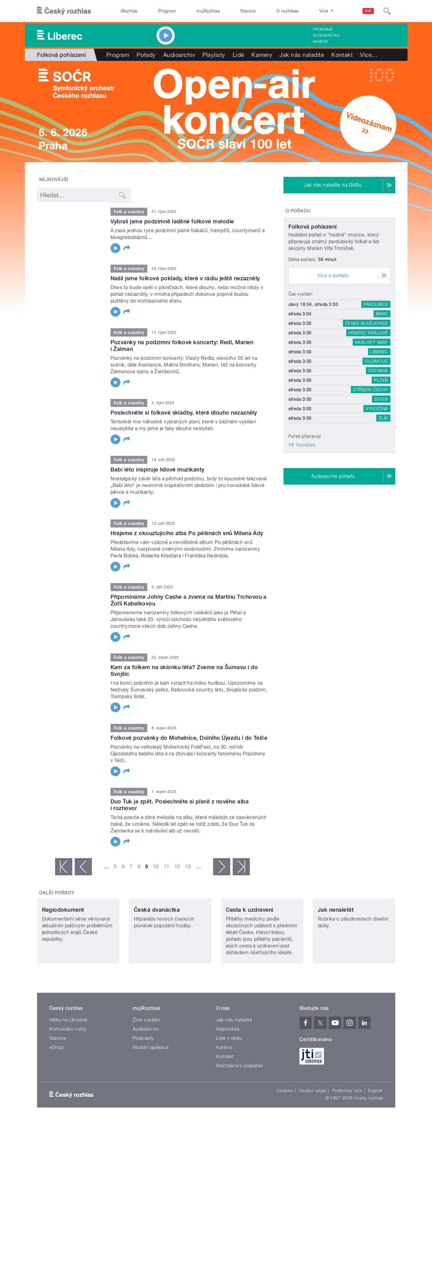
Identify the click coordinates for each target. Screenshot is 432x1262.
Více (369, 54)
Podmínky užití (347, 1131)
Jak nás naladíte (302, 54)
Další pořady (57, 892)
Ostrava (378, 428)
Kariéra (224, 1088)
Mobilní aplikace (151, 1088)
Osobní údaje (312, 1131)
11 (167, 866)
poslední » (241, 866)
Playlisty (213, 54)
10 (156, 866)
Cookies (284, 1131)
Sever (381, 456)
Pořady (146, 54)
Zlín (383, 475)
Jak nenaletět (336, 950)
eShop (56, 1088)
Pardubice (375, 361)
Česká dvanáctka (157, 950)
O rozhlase (287, 11)
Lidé (238, 54)
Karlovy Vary (371, 399)
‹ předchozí (83, 866)
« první (63, 866)
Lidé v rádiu (229, 1079)
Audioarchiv (326, 35)
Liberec (379, 409)
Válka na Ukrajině (68, 1060)
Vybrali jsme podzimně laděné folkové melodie (172, 221)
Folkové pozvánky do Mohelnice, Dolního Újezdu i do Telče (189, 738)
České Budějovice (366, 380)
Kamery (321, 41)
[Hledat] (387, 11)
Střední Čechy (370, 447)
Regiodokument (63, 950)
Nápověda (227, 1070)
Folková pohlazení (312, 284)
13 (188, 866)
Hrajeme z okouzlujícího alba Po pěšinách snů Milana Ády (187, 533)
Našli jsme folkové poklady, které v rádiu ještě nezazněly (185, 278)
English (375, 1131)
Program (167, 11)
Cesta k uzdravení (249, 950)
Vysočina (377, 465)
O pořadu (298, 211)
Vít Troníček (301, 502)
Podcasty (143, 1079)
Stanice (248, 11)
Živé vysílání (146, 1060)
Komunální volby (68, 1070)
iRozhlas (129, 11)
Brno (382, 371)
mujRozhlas (208, 11)
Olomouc (376, 418)
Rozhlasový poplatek (239, 1106)
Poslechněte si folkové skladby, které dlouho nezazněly (184, 412)
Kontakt (342, 54)
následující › (221, 866)
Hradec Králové (368, 390)
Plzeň (381, 437)
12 (177, 866)
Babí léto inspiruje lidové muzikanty (158, 469)
